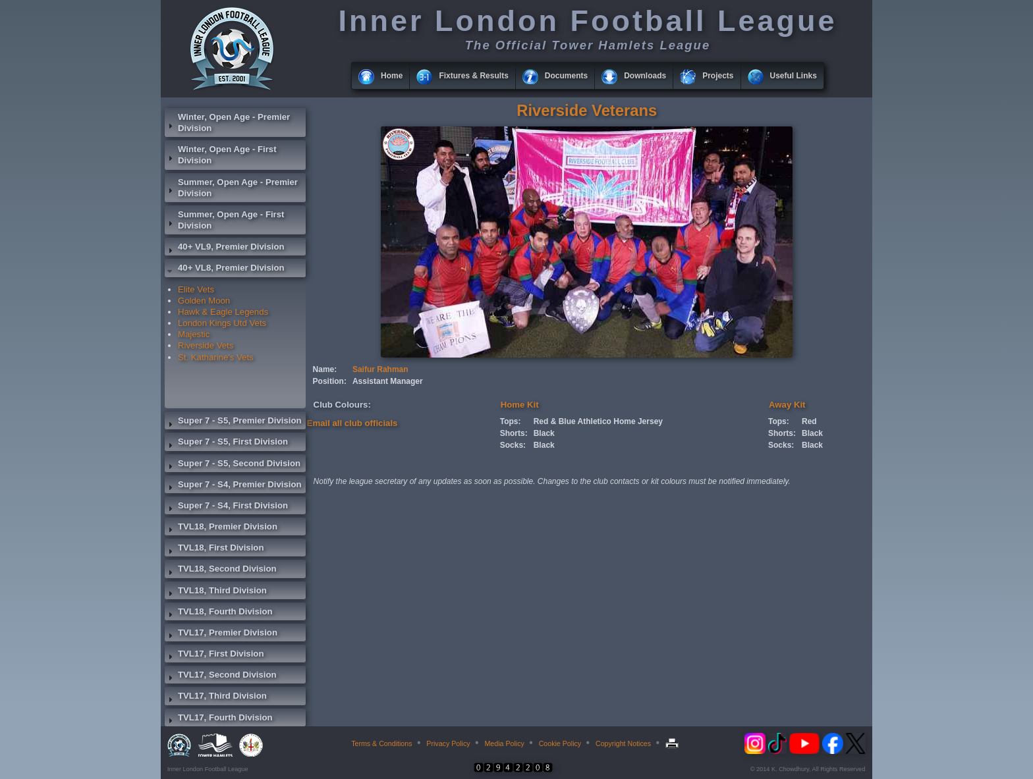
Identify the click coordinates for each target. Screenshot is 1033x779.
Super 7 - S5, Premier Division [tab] (233, 422)
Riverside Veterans (586, 110)
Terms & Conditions (381, 743)
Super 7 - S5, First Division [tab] (226, 443)
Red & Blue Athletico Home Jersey (598, 421)
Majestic (193, 334)
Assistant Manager (387, 381)
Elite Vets (196, 289)
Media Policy (504, 743)
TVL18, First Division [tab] (214, 549)
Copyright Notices (623, 743)
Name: (325, 369)
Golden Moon (204, 301)
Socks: (513, 445)
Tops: (510, 421)
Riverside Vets (205, 345)
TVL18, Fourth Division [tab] (219, 613)
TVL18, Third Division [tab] (216, 592)
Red (809, 421)
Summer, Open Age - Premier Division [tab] (231, 187)
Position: (330, 381)
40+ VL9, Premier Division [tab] (225, 248)
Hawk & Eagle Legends (223, 312)
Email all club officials (352, 423)
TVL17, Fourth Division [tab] (219, 719)
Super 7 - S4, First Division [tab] (226, 507)
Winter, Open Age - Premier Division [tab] (227, 122)
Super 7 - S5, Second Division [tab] (232, 464)
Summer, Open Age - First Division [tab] (224, 219)
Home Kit (520, 405)
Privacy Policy (448, 743)
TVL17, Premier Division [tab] (221, 634)
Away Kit (787, 405)
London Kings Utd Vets (222, 323)
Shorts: (514, 433)
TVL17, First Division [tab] (214, 655)
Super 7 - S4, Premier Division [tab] (233, 486)
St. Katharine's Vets (216, 357)
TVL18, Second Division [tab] (221, 570)
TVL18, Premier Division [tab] (221, 528)
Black (544, 433)
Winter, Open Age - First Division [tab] (221, 154)
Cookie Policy (560, 743)
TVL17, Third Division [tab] (216, 697)
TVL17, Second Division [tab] (221, 676)
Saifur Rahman (380, 369)
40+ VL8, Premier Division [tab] (225, 269)
